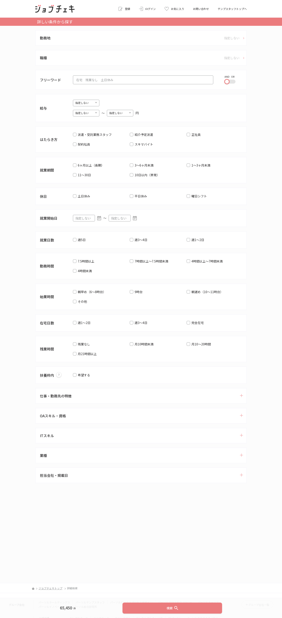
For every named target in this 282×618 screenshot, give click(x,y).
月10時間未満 (144, 344)
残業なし (84, 344)
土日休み (84, 196)
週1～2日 (197, 240)
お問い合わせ (201, 9)
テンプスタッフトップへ (232, 9)
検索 (173, 608)
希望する (84, 375)
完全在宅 (197, 322)
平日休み (141, 196)
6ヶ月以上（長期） (91, 165)
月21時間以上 (87, 354)
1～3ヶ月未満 (200, 165)
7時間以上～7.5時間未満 (151, 261)
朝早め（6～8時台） (92, 292)
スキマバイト (144, 144)
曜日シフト (199, 196)
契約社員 (84, 144)
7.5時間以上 (86, 261)
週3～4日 (141, 240)
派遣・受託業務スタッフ (95, 134)
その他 (82, 301)
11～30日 (84, 175)
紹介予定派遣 (144, 134)
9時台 (139, 292)
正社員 (196, 134)
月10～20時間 (201, 344)
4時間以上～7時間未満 (207, 261)
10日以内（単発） (147, 175)
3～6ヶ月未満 (144, 165)
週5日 (82, 240)
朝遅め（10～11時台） (207, 292)
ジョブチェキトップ (50, 588)
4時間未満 (85, 271)
